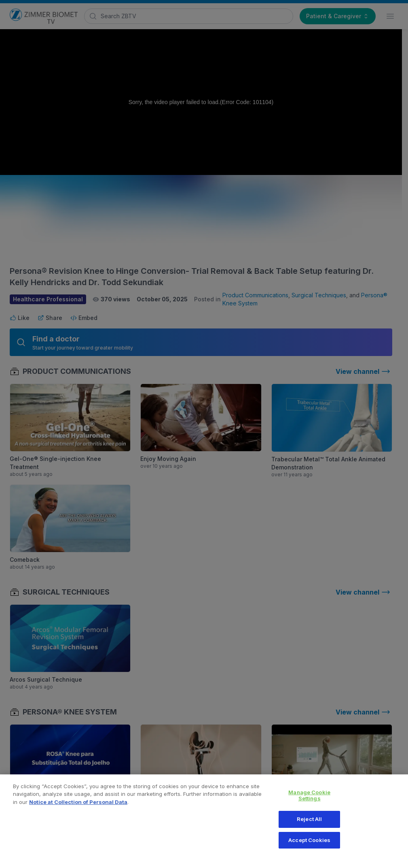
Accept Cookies (309, 844)
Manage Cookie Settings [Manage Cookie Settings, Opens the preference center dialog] (309, 799)
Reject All (309, 823)
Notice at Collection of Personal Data (78, 806)
